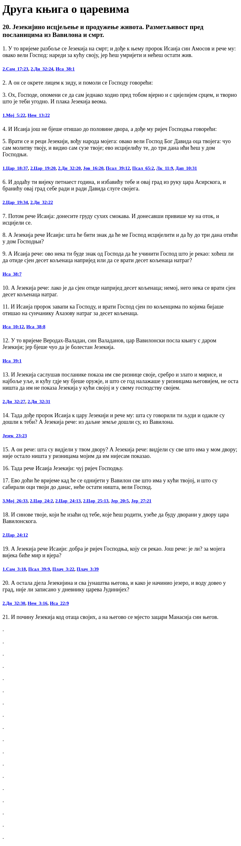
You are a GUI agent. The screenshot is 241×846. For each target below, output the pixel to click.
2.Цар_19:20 (43, 168)
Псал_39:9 (39, 569)
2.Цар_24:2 (41, 500)
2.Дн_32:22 (41, 202)
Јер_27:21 (141, 500)
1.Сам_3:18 (14, 569)
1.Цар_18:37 (15, 168)
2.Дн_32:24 (41, 68)
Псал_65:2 (143, 168)
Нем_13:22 (39, 115)
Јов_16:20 (93, 168)
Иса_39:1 (12, 360)
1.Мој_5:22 (14, 115)
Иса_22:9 (59, 603)
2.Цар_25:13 (96, 500)
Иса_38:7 (12, 274)
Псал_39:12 (118, 168)
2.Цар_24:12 (15, 534)
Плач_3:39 (88, 569)
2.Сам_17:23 (15, 68)
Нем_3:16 (37, 603)
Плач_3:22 (63, 569)
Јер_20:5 (120, 500)
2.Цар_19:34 (15, 202)
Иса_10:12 (13, 326)
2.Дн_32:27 (14, 401)
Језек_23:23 (15, 435)
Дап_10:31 (186, 168)
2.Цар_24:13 (68, 500)
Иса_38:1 (65, 68)
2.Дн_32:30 (14, 603)
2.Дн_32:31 (39, 401)
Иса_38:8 (36, 326)
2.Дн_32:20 (69, 168)
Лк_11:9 (164, 168)
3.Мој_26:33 (15, 500)
